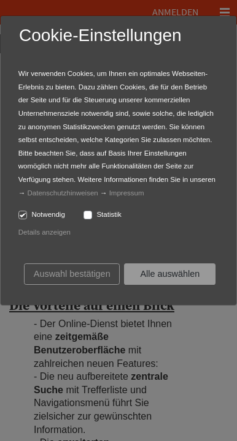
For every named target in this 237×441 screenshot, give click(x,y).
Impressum (126, 193)
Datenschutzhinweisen (63, 193)
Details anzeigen (44, 232)
